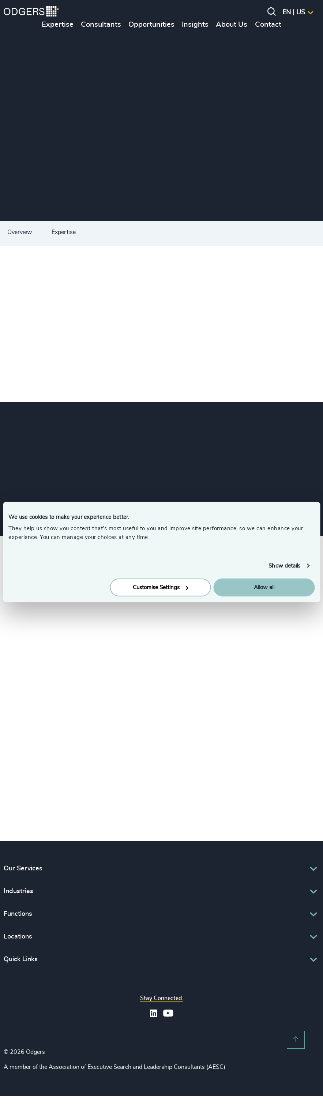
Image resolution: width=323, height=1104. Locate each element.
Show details (284, 565)
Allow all (264, 587)
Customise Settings (160, 587)
